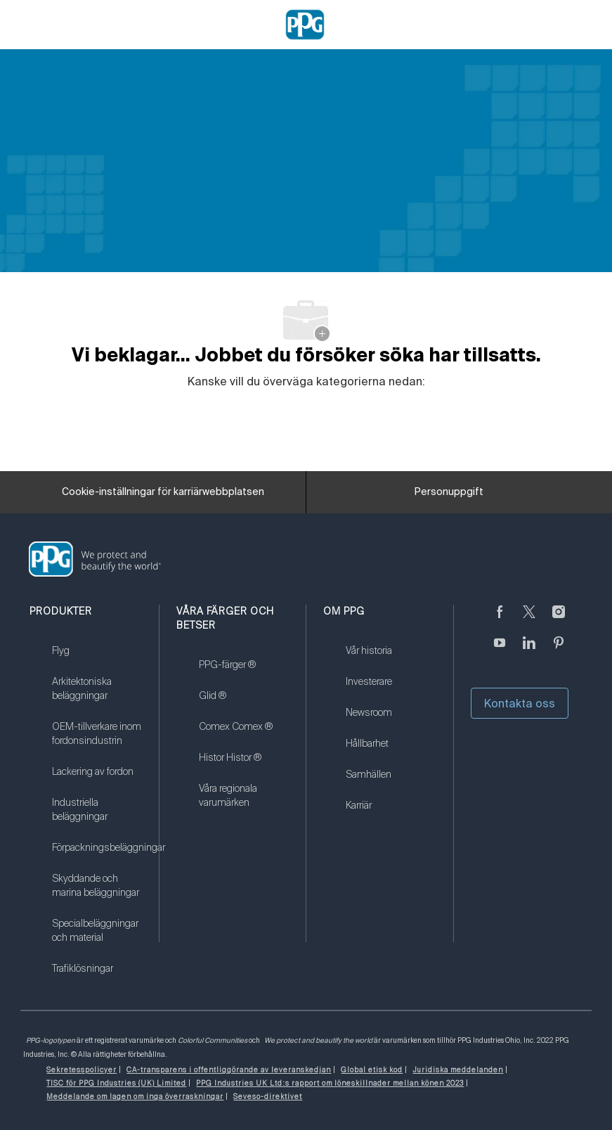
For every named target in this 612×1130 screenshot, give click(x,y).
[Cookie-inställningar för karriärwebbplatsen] (163, 492)
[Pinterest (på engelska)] (558, 651)
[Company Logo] (305, 24)
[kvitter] (529, 620)
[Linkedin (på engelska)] (529, 651)
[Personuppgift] (449, 492)
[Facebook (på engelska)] (499, 620)
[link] (96, 659)
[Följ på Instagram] (558, 620)
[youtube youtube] (499, 651)
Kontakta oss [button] (519, 703)
